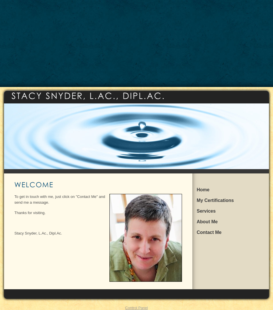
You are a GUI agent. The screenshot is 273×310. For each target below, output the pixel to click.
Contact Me (209, 232)
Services (206, 211)
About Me (207, 221)
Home (203, 189)
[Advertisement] (136, 43)
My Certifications (215, 200)
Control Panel (136, 308)
